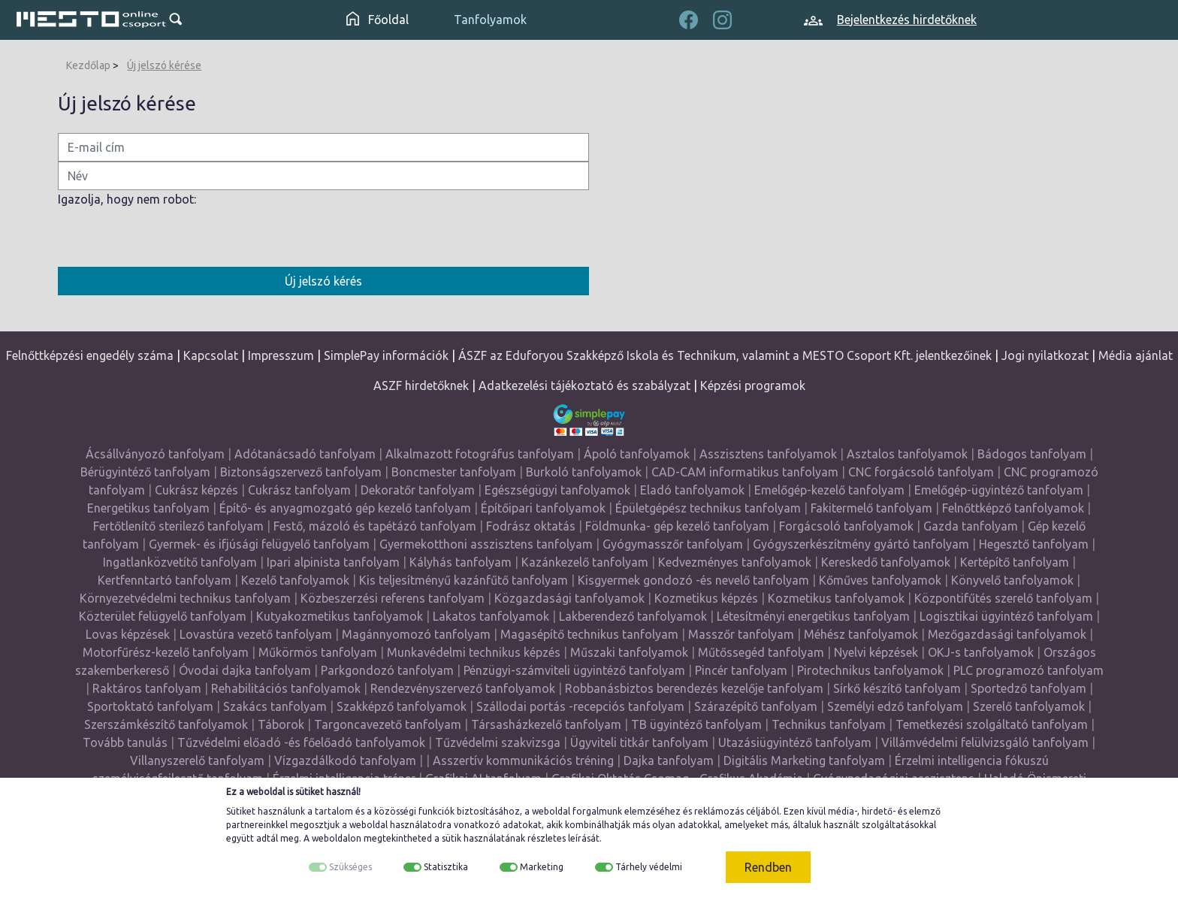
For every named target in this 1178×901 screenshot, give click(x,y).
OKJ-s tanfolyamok (981, 652)
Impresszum (281, 355)
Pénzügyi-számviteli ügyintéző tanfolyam (574, 670)
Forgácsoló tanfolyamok (846, 526)
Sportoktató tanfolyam (150, 706)
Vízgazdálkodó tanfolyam (345, 760)
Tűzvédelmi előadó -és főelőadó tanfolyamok (301, 742)
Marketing (541, 867)
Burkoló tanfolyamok (584, 472)
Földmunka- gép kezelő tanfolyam (677, 526)
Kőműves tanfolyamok (880, 580)
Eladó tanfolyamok (692, 490)
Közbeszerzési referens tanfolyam (393, 598)
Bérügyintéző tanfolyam (145, 472)
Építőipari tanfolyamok (543, 508)
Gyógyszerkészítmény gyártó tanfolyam (861, 544)
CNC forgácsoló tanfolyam (921, 472)
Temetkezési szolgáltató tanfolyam (992, 724)
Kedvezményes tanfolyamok (734, 562)
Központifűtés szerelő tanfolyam (1003, 598)
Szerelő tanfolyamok (1029, 706)
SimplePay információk (386, 355)
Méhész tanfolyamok (861, 634)
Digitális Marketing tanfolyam (804, 760)
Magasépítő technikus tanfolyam (590, 634)
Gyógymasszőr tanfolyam (673, 544)
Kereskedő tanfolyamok (885, 562)
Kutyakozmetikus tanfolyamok (339, 616)
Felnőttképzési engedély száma (90, 355)
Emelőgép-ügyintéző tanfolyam (998, 490)
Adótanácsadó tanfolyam (305, 454)
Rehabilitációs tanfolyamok (286, 688)
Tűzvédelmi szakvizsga (497, 742)
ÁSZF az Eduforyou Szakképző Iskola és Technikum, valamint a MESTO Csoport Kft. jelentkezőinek (725, 355)
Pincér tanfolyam (741, 670)
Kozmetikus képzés (706, 598)
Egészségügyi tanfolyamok (557, 490)
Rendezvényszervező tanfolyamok (462, 688)
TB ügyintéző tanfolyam (696, 724)
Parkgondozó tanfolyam (387, 670)
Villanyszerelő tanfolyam (197, 760)
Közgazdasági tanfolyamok (569, 598)
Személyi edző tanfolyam (895, 706)
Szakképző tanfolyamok (402, 706)
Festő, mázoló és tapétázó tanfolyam (374, 526)
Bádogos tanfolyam (1031, 454)
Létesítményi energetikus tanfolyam (813, 616)
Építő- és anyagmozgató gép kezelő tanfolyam (345, 508)
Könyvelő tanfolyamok (1012, 580)
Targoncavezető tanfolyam (387, 724)
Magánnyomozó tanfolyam (416, 634)
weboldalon (336, 838)
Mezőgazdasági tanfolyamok (1007, 634)
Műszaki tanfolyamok (629, 652)
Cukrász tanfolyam (299, 490)
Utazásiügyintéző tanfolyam (794, 742)
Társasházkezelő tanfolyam (547, 724)
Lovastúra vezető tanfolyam (256, 634)
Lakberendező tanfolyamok (633, 616)
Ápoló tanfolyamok (637, 454)
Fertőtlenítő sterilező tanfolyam (178, 526)
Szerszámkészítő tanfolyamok (166, 724)
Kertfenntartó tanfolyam (164, 580)
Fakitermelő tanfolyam (871, 508)
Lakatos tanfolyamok (491, 616)
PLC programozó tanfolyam (1028, 670)
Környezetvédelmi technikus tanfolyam (185, 598)
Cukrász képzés (196, 490)
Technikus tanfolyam (829, 724)
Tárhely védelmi (648, 867)
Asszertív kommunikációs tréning (523, 760)
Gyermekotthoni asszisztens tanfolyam (486, 544)
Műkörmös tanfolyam (317, 652)
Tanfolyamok (490, 19)
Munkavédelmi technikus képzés (473, 652)
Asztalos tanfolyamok (907, 454)
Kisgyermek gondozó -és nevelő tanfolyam (693, 580)
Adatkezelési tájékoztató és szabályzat (584, 385)
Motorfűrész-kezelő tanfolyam (166, 652)
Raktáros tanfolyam (146, 688)
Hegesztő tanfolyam (1034, 544)
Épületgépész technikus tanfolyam (708, 508)
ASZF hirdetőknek (421, 385)
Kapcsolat (210, 355)
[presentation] (172, 237)
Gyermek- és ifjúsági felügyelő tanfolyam (259, 544)
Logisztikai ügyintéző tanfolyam (1006, 616)
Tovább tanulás (125, 742)
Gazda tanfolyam (970, 526)
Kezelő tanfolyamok (295, 580)
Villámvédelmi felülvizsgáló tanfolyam (985, 742)
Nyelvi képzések (876, 652)
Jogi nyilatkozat (1045, 355)
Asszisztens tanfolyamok (768, 454)
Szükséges (350, 867)
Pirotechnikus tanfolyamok (870, 670)
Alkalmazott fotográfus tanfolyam (479, 454)
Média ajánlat (1135, 355)
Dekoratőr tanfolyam (418, 490)
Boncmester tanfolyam (453, 472)
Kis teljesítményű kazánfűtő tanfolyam (463, 580)
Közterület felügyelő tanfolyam (162, 616)
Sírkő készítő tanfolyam (897, 688)
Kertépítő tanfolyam (1014, 562)
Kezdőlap (88, 65)
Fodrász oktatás (530, 526)
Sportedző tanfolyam (1028, 688)
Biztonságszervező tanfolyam (301, 472)
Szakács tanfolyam (275, 706)
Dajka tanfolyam (669, 760)
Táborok (281, 724)
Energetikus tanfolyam (148, 508)
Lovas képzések (128, 634)
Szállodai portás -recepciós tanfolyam (581, 706)
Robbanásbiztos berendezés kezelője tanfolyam (694, 688)
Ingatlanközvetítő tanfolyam (180, 562)
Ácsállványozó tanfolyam (155, 454)
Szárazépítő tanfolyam (755, 706)
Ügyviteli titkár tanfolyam (639, 742)
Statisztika (446, 867)
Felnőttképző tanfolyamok (1013, 508)
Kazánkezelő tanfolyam (584, 562)
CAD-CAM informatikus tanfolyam (746, 472)
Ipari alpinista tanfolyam (333, 562)
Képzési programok (752, 385)
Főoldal (377, 19)
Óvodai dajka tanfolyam (245, 670)
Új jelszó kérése (164, 65)
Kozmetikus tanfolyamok (836, 598)
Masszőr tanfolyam (741, 634)
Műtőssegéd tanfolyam (761, 652)
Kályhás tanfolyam (460, 562)
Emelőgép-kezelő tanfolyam (829, 490)
